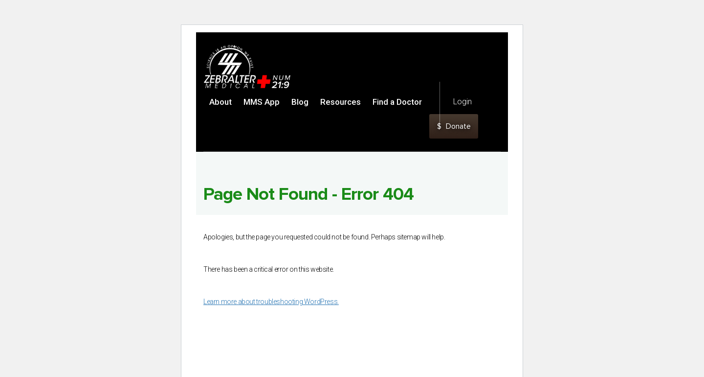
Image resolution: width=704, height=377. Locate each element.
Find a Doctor (397, 102)
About (220, 102)
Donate (454, 126)
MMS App (261, 102)
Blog (299, 102)
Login (462, 101)
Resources (340, 102)
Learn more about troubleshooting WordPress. (271, 302)
